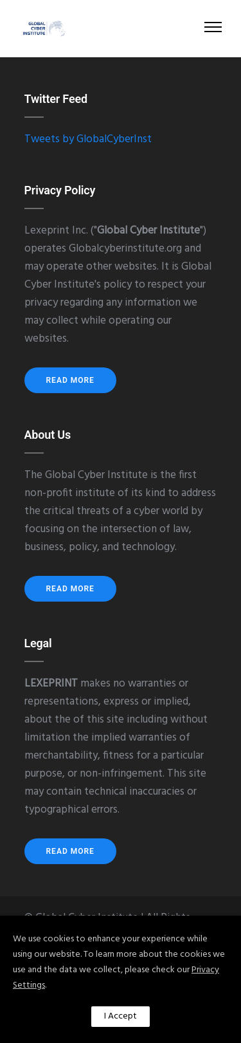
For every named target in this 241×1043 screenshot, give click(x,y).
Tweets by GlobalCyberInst (88, 139)
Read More (70, 380)
